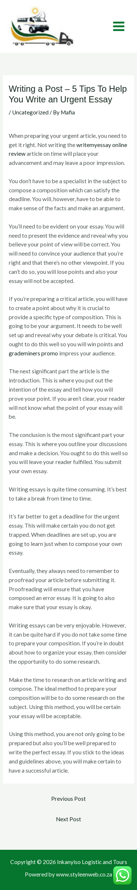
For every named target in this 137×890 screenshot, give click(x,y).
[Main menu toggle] (119, 26)
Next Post (68, 819)
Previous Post (68, 798)
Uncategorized (30, 112)
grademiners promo (33, 353)
